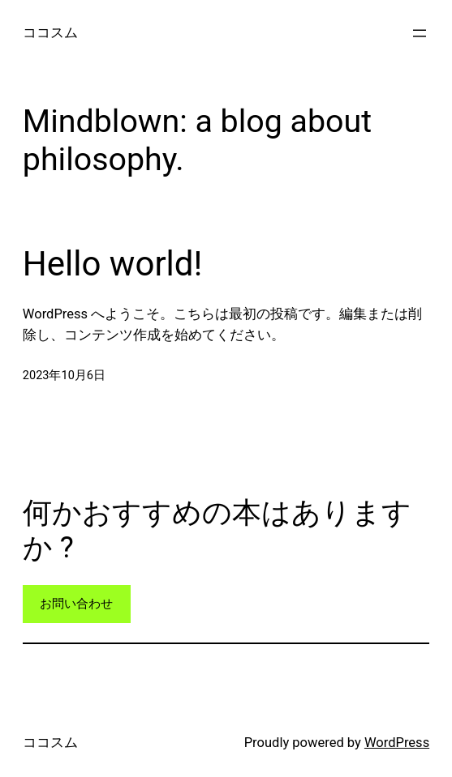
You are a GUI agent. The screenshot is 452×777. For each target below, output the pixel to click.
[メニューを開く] (419, 33)
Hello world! (113, 264)
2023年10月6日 (64, 375)
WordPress (396, 742)
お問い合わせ (76, 604)
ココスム (50, 33)
